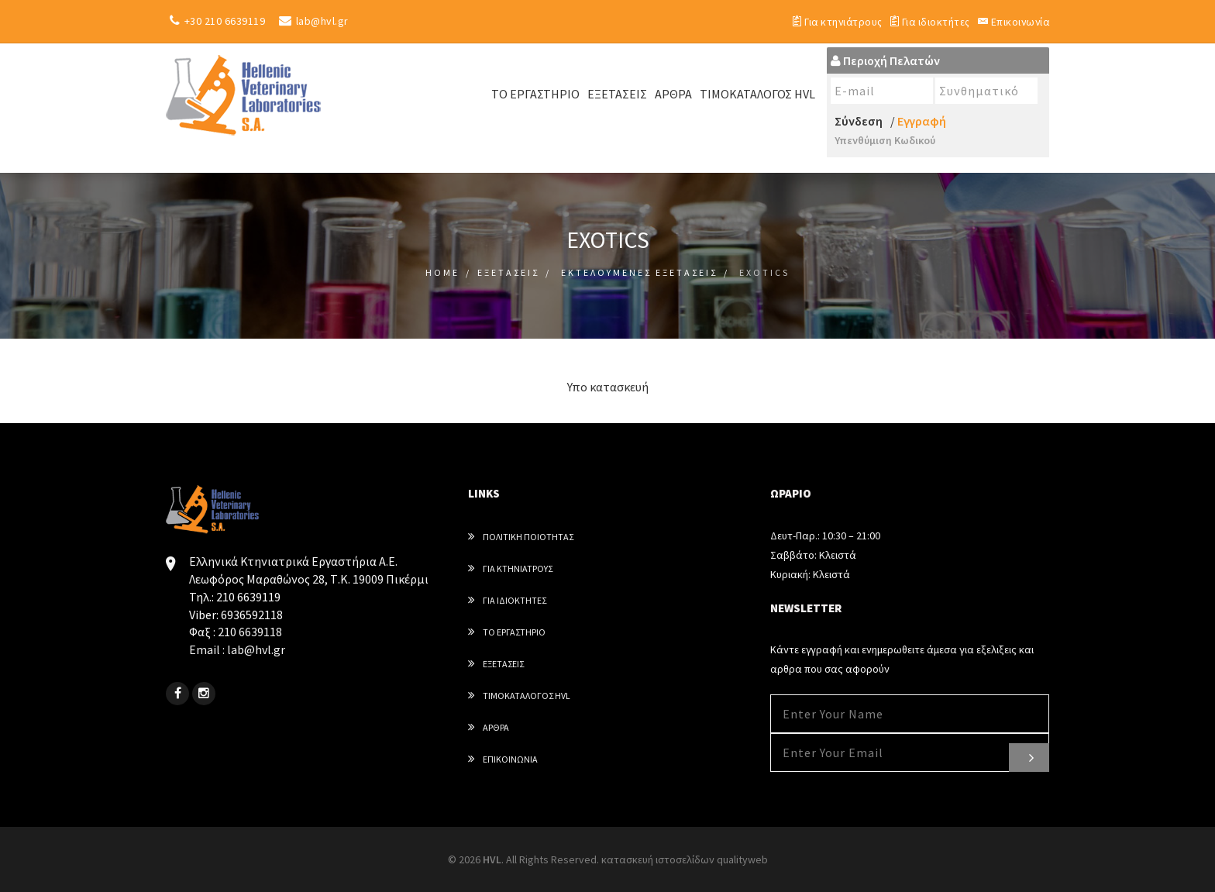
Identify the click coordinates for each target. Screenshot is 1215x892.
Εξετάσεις (617, 93)
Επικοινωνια (503, 758)
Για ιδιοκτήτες (927, 21)
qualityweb (742, 859)
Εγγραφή (921, 120)
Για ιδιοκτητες (507, 599)
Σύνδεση (859, 120)
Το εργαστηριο (507, 631)
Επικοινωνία (1013, 21)
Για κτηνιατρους (510, 567)
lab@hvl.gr (312, 21)
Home (442, 271)
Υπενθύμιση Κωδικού (885, 139)
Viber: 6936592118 (236, 614)
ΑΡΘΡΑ (673, 93)
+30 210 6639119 (215, 21)
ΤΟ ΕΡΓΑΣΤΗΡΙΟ (535, 93)
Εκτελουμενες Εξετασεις (639, 271)
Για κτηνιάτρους (831, 21)
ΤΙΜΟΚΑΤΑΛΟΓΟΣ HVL (757, 93)
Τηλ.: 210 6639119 (235, 596)
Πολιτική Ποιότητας (520, 536)
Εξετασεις (508, 271)
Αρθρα (488, 726)
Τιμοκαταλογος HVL (519, 695)
